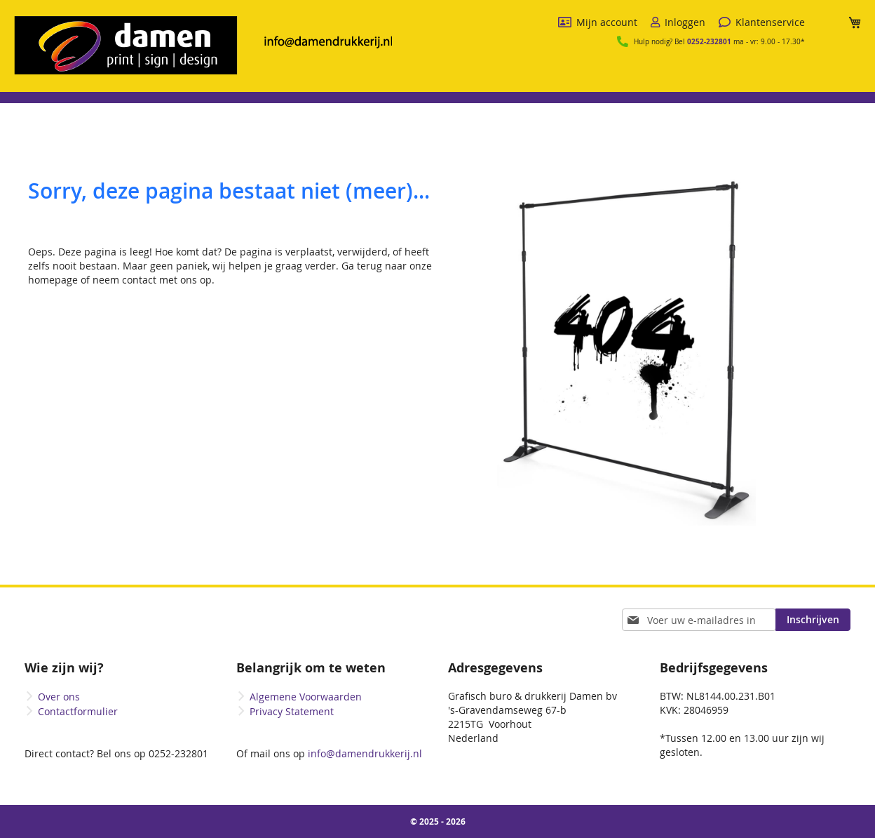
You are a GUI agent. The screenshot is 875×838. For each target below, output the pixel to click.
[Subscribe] (812, 619)
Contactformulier (78, 711)
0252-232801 (709, 41)
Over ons (59, 696)
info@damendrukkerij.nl (363, 753)
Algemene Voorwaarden (306, 696)
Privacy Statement (292, 711)
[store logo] (203, 44)
